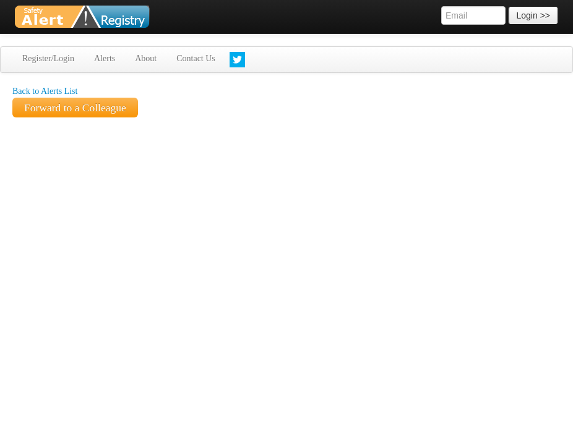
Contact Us (195, 58)
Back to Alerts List (44, 91)
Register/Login (48, 58)
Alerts (104, 58)
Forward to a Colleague (75, 107)
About (146, 58)
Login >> (534, 15)
